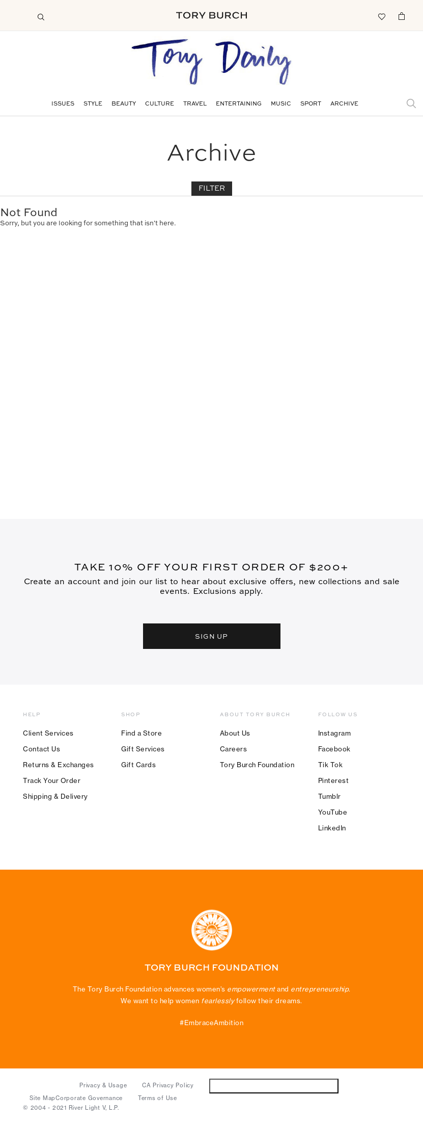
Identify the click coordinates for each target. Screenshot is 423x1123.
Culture (159, 104)
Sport (310, 104)
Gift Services (143, 749)
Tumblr (329, 796)
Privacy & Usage (103, 1085)
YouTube (333, 812)
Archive (344, 104)
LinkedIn (332, 828)
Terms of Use (157, 1098)
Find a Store (141, 733)
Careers (233, 749)
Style (92, 104)
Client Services (48, 733)
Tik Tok (330, 765)
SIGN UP (212, 636)
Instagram (334, 733)
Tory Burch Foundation (257, 765)
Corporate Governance (89, 1098)
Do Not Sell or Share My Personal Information (273, 1085)
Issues (62, 104)
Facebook (334, 749)
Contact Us (41, 749)
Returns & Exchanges (58, 765)
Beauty (123, 104)
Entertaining (239, 104)
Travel (195, 104)
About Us (235, 733)
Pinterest (333, 780)
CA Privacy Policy (168, 1085)
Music (281, 104)
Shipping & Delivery (55, 796)
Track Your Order (51, 780)
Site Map (42, 1098)
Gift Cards (138, 765)
